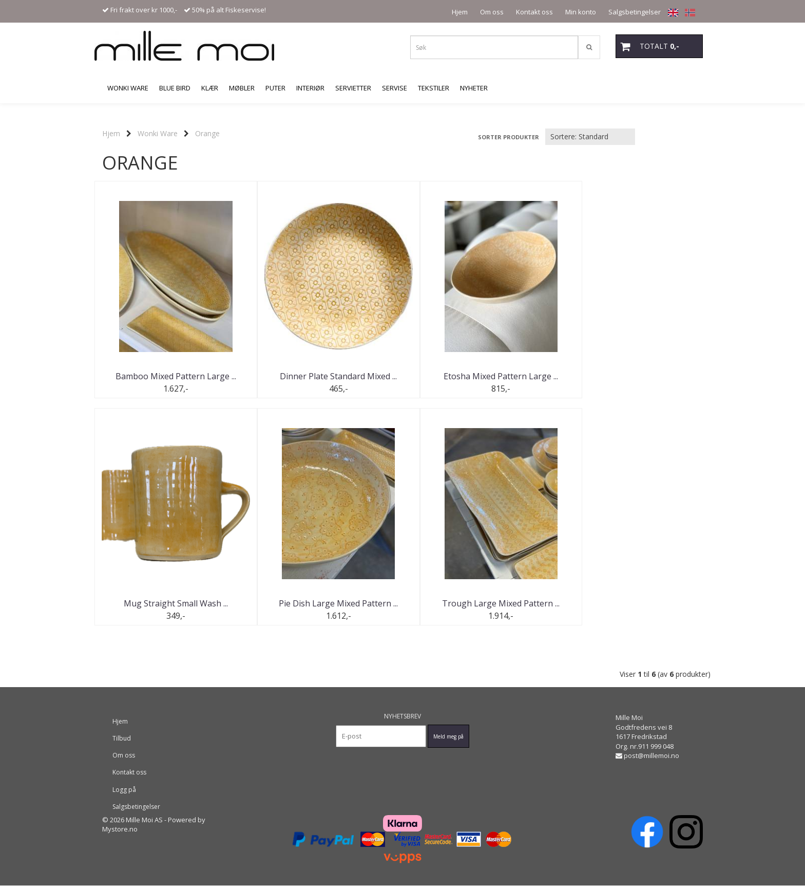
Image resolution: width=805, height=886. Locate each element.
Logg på (124, 789)
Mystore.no (120, 829)
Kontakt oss (534, 11)
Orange (207, 133)
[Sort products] (590, 136)
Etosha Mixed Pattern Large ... (480, 376)
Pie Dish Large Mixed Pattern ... (171, 604)
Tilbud (121, 738)
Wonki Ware (158, 133)
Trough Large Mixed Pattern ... (326, 604)
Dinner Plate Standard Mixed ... (325, 376)
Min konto (580, 11)
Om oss (492, 11)
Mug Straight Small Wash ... (634, 376)
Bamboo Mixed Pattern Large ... (171, 376)
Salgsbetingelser (634, 11)
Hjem (460, 11)
